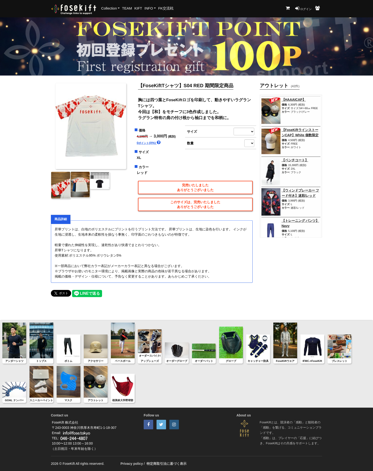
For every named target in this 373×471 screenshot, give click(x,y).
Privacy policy (132, 464)
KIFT (138, 8)
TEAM (127, 8)
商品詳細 (60, 219)
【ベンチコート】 (295, 160)
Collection (109, 8)
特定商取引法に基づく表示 (166, 464)
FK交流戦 (165, 8)
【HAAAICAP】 (294, 99)
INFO (148, 8)
